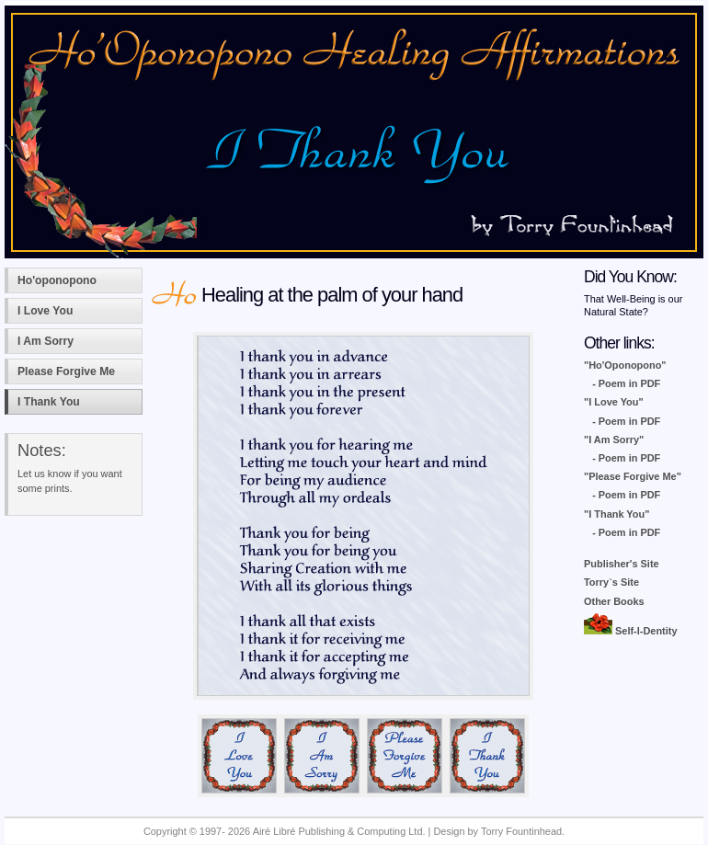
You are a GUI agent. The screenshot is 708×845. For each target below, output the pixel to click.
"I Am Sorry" (614, 439)
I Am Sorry (45, 341)
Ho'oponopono (57, 280)
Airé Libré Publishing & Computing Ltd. (339, 831)
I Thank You (48, 401)
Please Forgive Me (66, 371)
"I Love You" (614, 401)
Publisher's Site (621, 563)
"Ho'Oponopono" (625, 365)
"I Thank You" (616, 514)
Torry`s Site (611, 582)
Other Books (614, 601)
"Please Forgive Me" (632, 476)
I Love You (45, 310)
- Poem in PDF (626, 383)
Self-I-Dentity (631, 630)
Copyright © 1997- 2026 (198, 831)
